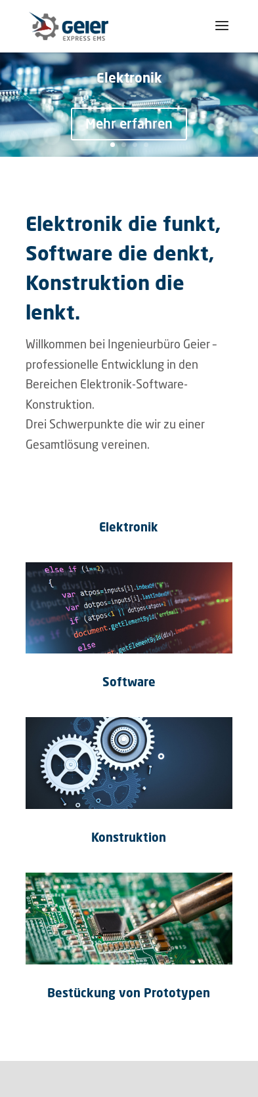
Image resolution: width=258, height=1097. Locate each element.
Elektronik (129, 78)
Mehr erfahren (129, 124)
